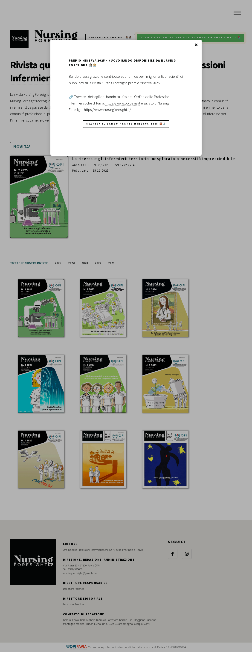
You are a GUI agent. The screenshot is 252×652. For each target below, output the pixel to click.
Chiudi (196, 45)
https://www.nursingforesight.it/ (107, 109)
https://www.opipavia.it (122, 103)
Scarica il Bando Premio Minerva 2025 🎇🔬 (126, 123)
